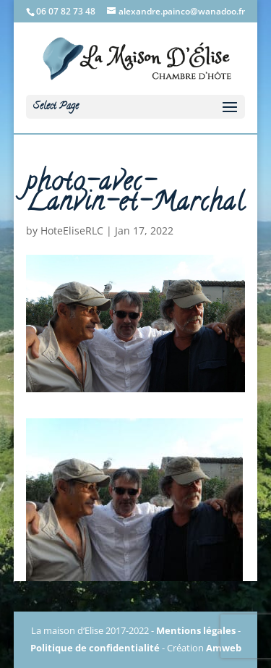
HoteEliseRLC (71, 230)
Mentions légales (196, 630)
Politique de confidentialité (95, 647)
